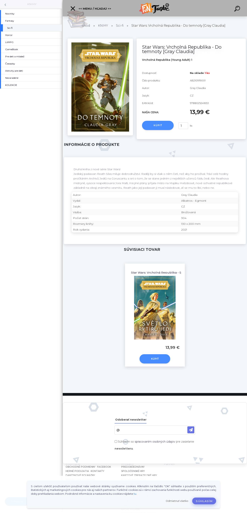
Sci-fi (120, 25)
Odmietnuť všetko (177, 500)
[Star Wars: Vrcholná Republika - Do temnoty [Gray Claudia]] (100, 40)
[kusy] (183, 125)
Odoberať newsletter (130, 419)
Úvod (86, 25)
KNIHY (31, 4)
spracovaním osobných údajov (155, 441)
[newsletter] (190, 429)
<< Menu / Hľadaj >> (90, 8)
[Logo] (154, 8)
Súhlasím (204, 501)
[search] (237, 9)
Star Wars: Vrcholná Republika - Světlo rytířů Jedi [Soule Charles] (179, 272)
